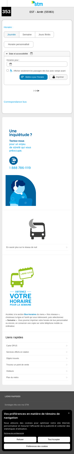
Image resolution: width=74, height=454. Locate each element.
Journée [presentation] (11, 34)
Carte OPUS (11, 346)
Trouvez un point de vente (17, 365)
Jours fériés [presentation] (44, 34)
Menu (3, 3)
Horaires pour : (13, 60)
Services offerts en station (17, 352)
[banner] (37, 3)
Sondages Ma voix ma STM (17, 405)
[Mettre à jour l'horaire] (34, 77)
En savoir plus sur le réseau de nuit (21, 247)
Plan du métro (12, 377)
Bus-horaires (30, 314)
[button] (18, 44)
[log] (37, 64)
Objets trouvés (12, 358)
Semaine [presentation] (27, 34)
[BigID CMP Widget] (37, 431)
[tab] (11, 34)
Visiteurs (10, 371)
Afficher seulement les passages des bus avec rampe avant (39, 71)
